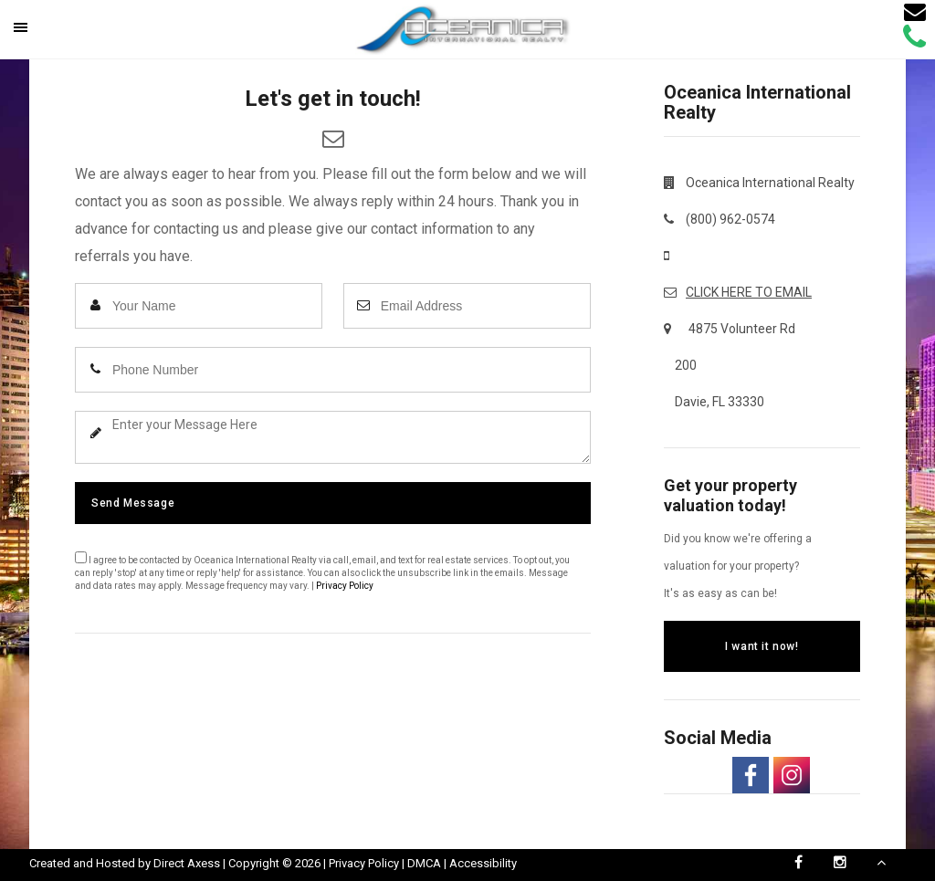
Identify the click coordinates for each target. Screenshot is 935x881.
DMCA (424, 863)
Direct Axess (186, 863)
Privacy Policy (344, 586)
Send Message (132, 503)
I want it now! (761, 646)
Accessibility (483, 863)
